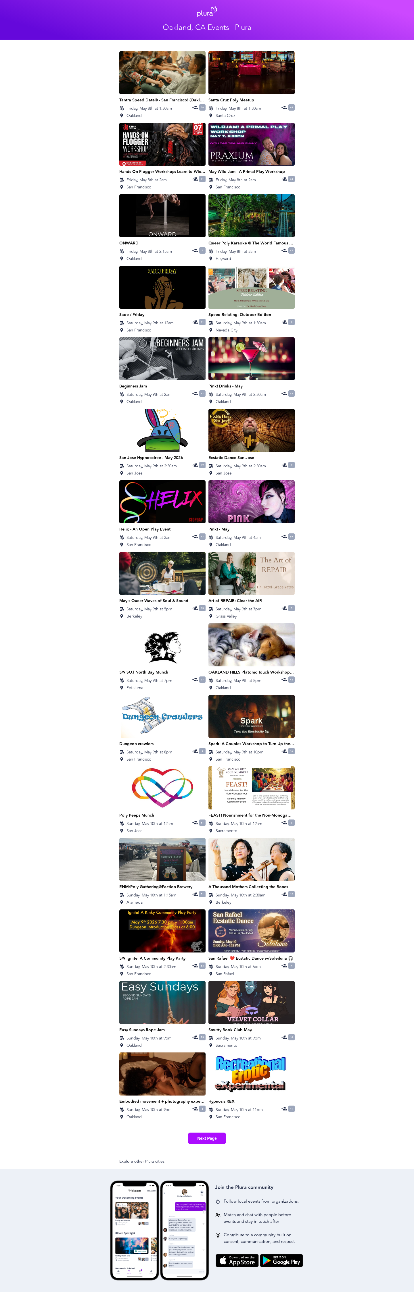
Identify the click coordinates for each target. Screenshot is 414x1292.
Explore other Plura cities (141, 1161)
